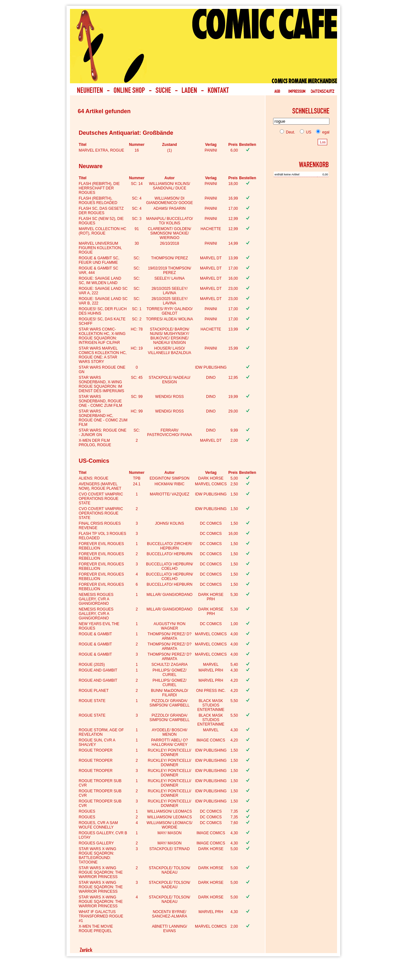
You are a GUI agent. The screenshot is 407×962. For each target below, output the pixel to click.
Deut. (287, 132)
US (304, 132)
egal (321, 132)
